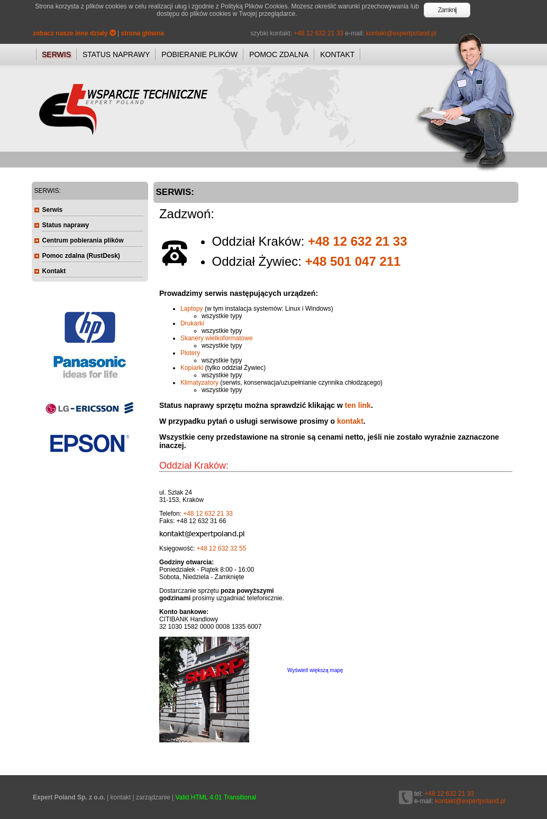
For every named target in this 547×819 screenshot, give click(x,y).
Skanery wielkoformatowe (216, 338)
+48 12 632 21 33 (318, 33)
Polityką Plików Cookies (254, 6)
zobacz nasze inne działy (74, 33)
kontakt (350, 421)
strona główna (142, 33)
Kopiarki (191, 367)
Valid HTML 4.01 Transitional (216, 797)
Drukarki (192, 323)
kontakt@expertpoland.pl (401, 33)
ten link (358, 405)
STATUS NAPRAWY (116, 54)
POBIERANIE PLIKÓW (199, 54)
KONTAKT (337, 54)
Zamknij (447, 10)
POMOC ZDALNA (278, 54)
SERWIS (56, 54)
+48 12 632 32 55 (222, 548)
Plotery (190, 353)
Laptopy (191, 308)
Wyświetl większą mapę (315, 670)
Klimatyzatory (199, 382)
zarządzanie (153, 797)
